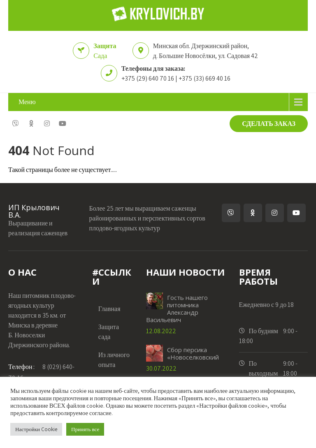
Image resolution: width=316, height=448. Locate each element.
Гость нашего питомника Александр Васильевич (177, 308)
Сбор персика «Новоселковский (193, 353)
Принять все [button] (85, 429)
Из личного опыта (114, 360)
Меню (27, 101)
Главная (109, 308)
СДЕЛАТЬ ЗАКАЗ (268, 123)
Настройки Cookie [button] (36, 429)
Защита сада (108, 332)
